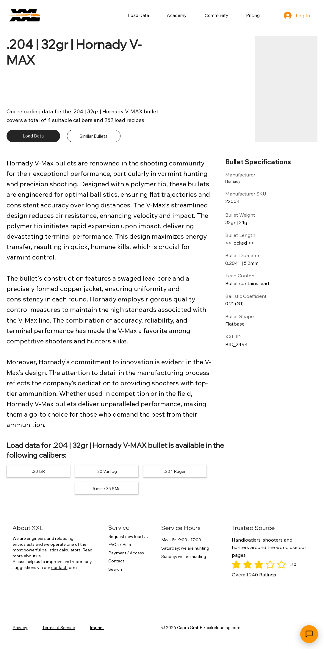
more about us (26, 556)
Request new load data (129, 536)
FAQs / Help (119, 545)
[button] (139, 15)
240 (254, 575)
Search (115, 569)
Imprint (97, 627)
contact (59, 567)
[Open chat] (309, 634)
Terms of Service (58, 627)
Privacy (19, 627)
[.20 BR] (38, 471)
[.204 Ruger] (175, 471)
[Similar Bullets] (93, 136)
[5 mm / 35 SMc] (106, 488)
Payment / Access (126, 553)
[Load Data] (33, 136)
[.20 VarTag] (106, 471)
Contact (116, 561)
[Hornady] (243, 181)
